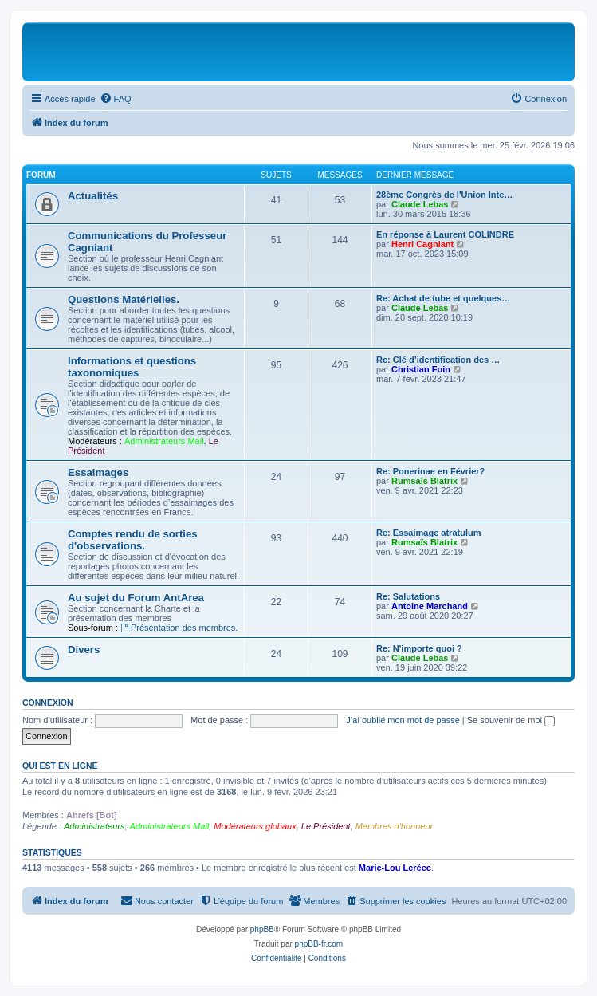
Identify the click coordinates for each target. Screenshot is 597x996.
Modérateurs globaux (255, 826)
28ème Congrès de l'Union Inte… (444, 194)
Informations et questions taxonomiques (132, 367)
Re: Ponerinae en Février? (430, 471)
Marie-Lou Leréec (395, 867)
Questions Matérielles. (123, 299)
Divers (84, 649)
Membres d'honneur (394, 826)
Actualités (93, 196)
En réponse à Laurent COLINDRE (445, 234)
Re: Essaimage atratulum (428, 532)
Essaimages (98, 472)
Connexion (47, 702)
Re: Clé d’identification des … (438, 359)
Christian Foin (420, 369)
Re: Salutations (408, 596)
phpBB (262, 929)
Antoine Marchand (429, 606)
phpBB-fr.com (319, 943)
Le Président (326, 826)
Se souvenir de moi (511, 720)
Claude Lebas (420, 204)
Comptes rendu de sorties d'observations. (133, 540)
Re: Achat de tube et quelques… (443, 298)
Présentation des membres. (179, 627)
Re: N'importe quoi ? (419, 648)
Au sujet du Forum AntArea (136, 598)
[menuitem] (116, 98)
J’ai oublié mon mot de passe (402, 720)
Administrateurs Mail (164, 441)
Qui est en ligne (60, 765)
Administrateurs (94, 826)
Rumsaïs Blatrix (424, 481)
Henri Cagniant (422, 244)
